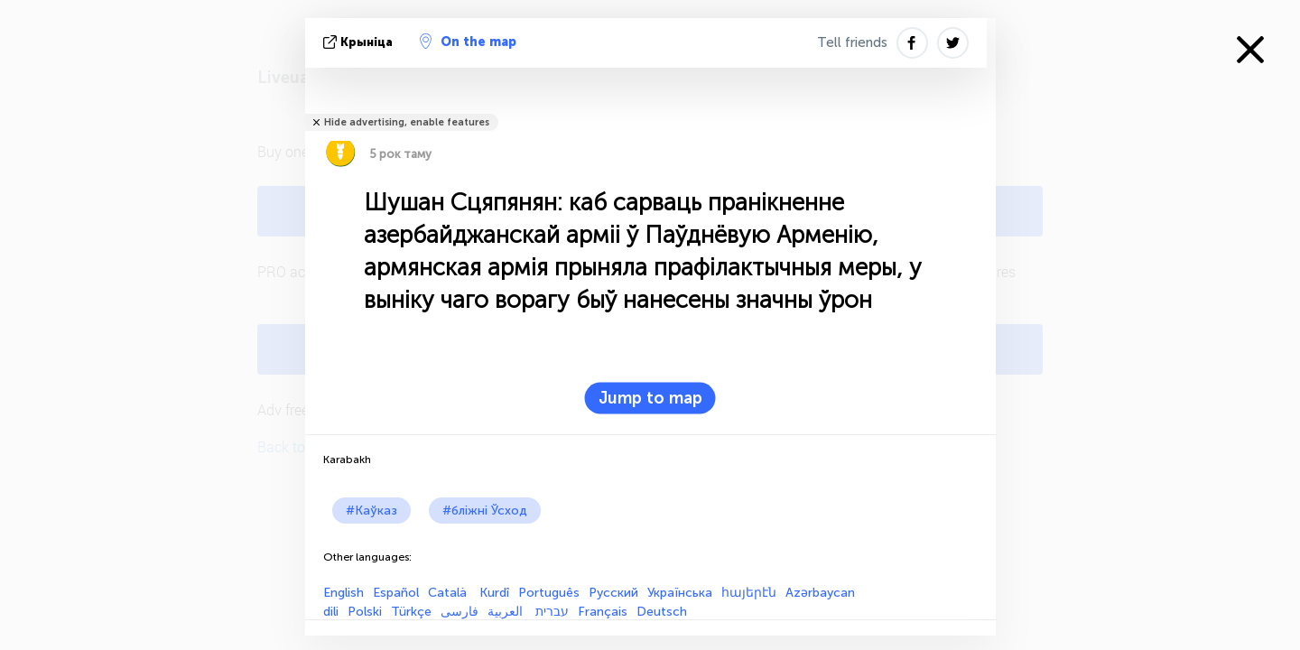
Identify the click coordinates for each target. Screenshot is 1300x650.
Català (449, 592)
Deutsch (661, 611)
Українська (679, 592)
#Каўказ (371, 510)
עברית (552, 611)
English (343, 592)
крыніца (360, 42)
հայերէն (748, 592)
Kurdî (494, 592)
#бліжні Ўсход (484, 510)
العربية (507, 611)
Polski (365, 611)
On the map (468, 41)
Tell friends (852, 42)
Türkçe (411, 611)
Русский (613, 592)
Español (396, 592)
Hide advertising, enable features (406, 122)
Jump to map (650, 398)
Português (549, 592)
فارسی (459, 611)
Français (602, 611)
